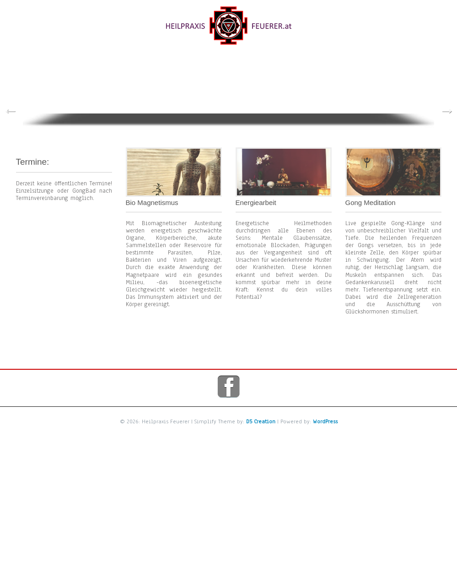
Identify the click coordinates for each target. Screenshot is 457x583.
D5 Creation (260, 417)
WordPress (325, 417)
